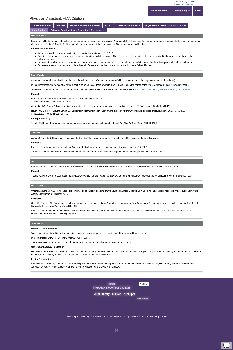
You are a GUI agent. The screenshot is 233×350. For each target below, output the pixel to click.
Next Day (144, 284)
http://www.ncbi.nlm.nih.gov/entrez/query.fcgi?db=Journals (162, 89)
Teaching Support (181, 10)
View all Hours (143, 299)
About (198, 10)
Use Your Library (158, 10)
